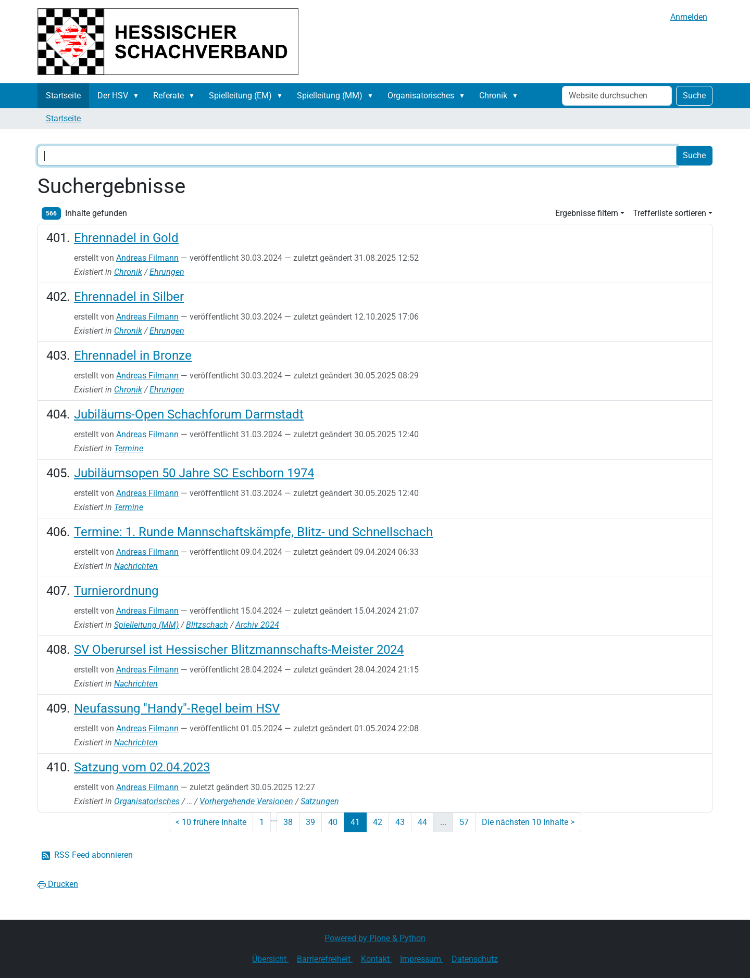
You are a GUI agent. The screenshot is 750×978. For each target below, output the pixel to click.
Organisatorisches (421, 95)
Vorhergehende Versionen (246, 801)
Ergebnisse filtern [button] (586, 213)
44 (422, 822)
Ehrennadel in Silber (129, 296)
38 (288, 822)
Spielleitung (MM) (329, 95)
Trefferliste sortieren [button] (669, 213)
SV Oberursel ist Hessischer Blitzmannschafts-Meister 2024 (239, 649)
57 (464, 822)
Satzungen (320, 801)
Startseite (63, 95)
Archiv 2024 (257, 625)
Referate (168, 95)
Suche (694, 95)
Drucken (58, 884)
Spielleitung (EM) (240, 95)
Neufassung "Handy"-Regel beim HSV (177, 708)
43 (400, 822)
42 (377, 822)
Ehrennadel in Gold (126, 238)
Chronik (493, 95)
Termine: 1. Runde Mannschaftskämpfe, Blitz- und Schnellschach (253, 532)
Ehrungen (166, 272)
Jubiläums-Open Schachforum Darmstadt (189, 414)
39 (310, 822)
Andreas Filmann (147, 258)
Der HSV (112, 95)
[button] (138, 95)
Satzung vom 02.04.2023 (142, 767)
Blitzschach (207, 625)
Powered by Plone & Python (375, 938)
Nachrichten (136, 566)
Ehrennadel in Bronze (133, 355)
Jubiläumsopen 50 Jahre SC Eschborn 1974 (194, 473)
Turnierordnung (116, 590)
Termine (128, 448)
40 (333, 822)
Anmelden (688, 17)
